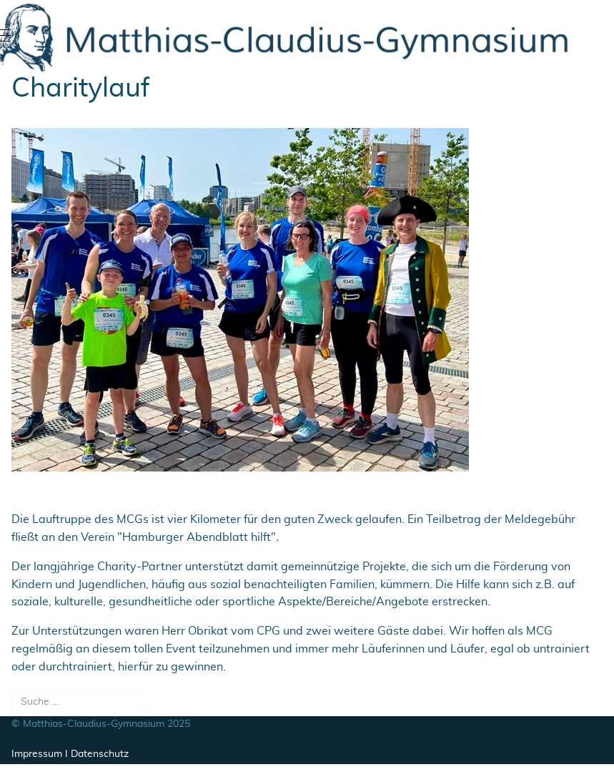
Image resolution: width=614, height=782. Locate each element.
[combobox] (77, 702)
